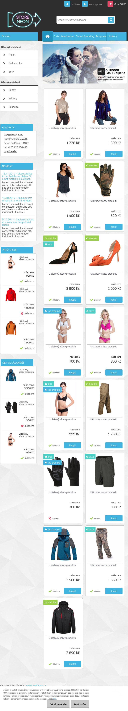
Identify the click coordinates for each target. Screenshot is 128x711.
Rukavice (13, 107)
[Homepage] (48, 36)
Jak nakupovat (67, 36)
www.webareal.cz (36, 685)
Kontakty (113, 36)
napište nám (10, 151)
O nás (56, 36)
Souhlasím (78, 704)
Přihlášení (70, 4)
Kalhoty (12, 98)
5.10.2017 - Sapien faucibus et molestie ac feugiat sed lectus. (18, 222)
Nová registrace (93, 4)
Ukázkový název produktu (26, 258)
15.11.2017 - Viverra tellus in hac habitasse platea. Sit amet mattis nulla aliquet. (17, 176)
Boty (11, 72)
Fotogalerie (101, 36)
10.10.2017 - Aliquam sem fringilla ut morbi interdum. (17, 199)
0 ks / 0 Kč (120, 4)
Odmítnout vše (54, 704)
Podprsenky (15, 63)
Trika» (11, 55)
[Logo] (23, 19)
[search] (111, 20)
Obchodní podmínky (85, 36)
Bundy (12, 90)
